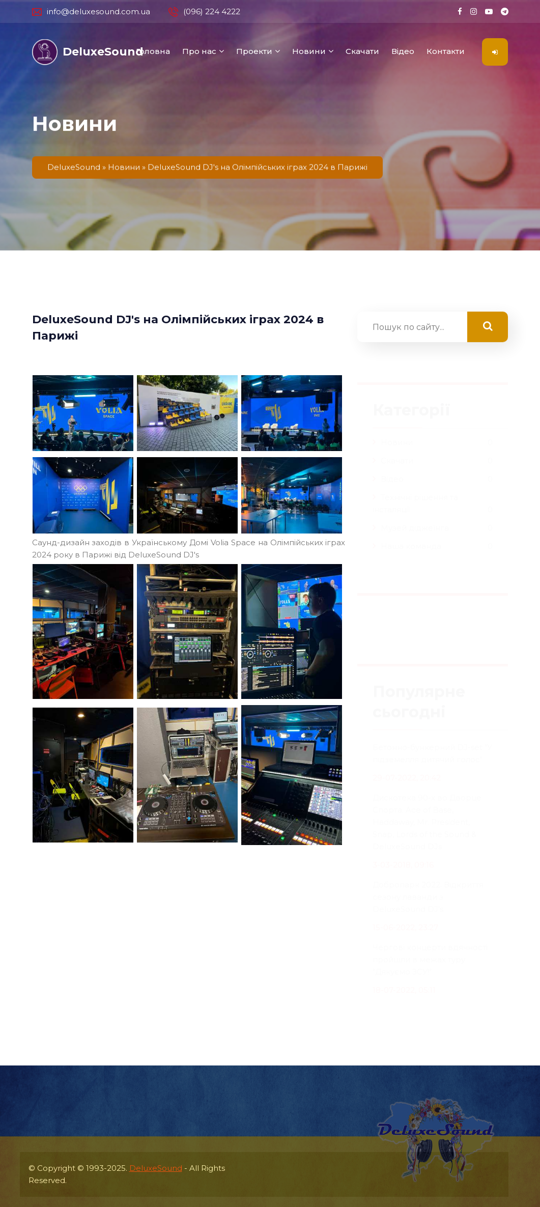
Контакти (446, 51)
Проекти (254, 51)
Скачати (362, 51)
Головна (153, 51)
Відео (402, 51)
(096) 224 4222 (204, 12)
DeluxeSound (155, 1168)
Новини (309, 51)
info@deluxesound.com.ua (91, 12)
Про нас (199, 51)
